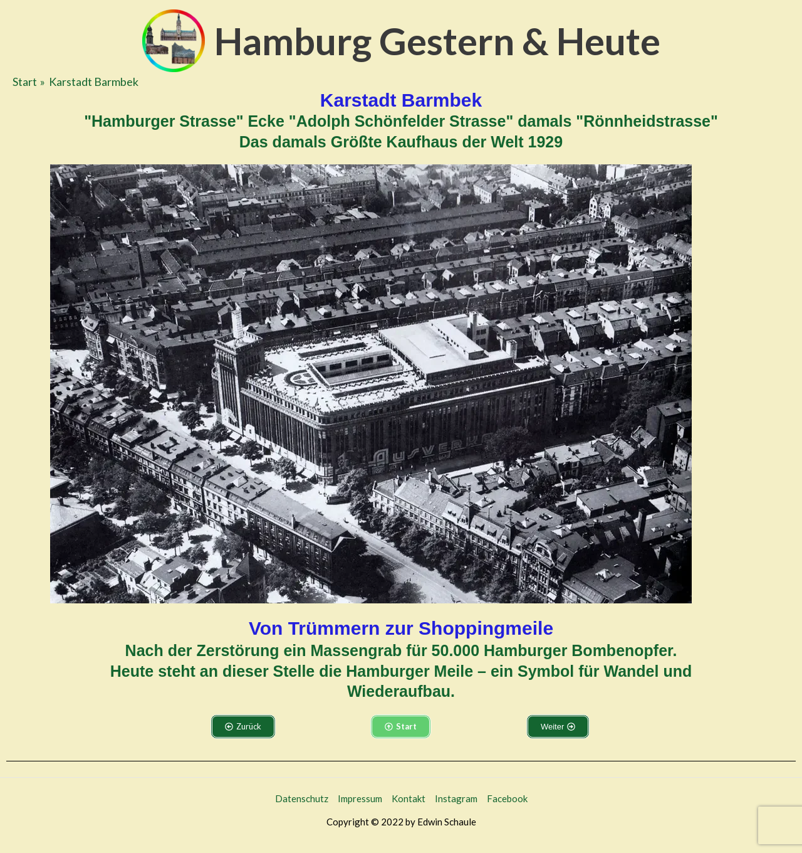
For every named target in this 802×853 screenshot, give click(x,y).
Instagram (456, 798)
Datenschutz (301, 798)
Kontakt (408, 798)
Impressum (360, 798)
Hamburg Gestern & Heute (437, 40)
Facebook (507, 798)
